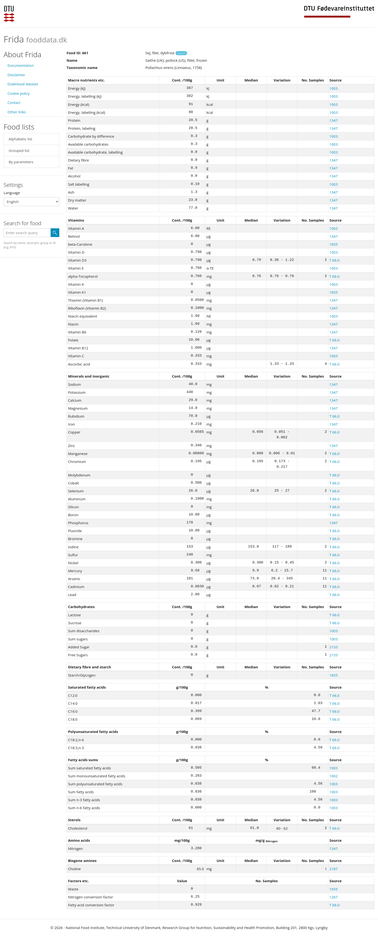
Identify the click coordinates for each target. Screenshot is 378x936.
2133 (333, 646)
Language (12, 192)
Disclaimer (16, 74)
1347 (333, 120)
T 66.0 (334, 260)
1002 (333, 775)
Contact (13, 102)
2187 (333, 868)
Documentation (20, 65)
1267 (333, 897)
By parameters (21, 161)
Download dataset (22, 83)
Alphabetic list (20, 138)
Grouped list (19, 150)
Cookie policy (18, 93)
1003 (333, 88)
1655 (333, 244)
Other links (16, 111)
